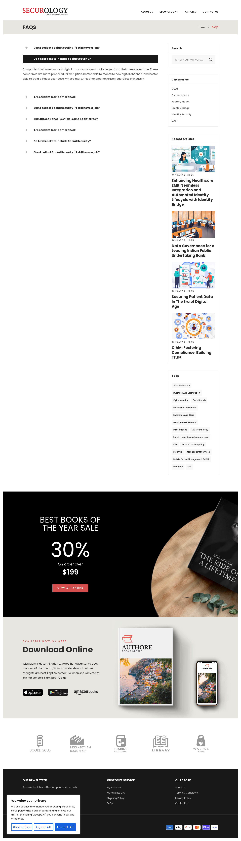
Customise (21, 827)
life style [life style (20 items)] (177, 451)
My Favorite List (116, 792)
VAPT (175, 120)
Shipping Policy (115, 798)
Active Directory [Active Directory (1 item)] (181, 385)
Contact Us (181, 803)
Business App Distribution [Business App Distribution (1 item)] (186, 392)
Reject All (44, 827)
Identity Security (181, 114)
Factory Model (180, 101)
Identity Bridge (180, 108)
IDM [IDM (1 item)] (175, 444)
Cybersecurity (180, 95)
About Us (180, 787)
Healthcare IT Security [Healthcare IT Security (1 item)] (184, 422)
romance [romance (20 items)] (178, 466)
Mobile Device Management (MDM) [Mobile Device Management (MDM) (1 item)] (191, 459)
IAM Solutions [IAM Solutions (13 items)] (180, 429)
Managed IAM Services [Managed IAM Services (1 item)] (198, 451)
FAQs (110, 803)
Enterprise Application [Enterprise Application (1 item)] (184, 407)
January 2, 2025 (183, 174)
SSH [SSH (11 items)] (189, 466)
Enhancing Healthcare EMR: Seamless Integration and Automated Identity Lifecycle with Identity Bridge (192, 192)
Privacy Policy (183, 798)
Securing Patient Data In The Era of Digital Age (192, 301)
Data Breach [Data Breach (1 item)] (199, 400)
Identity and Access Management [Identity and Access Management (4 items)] (191, 437)
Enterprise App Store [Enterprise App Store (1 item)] (183, 415)
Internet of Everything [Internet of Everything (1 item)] (193, 444)
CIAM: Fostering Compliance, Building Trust (191, 352)
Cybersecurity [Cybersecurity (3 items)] (180, 400)
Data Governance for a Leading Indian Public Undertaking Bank (193, 250)
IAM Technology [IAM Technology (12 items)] (200, 429)
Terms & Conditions (186, 792)
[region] (43, 814)
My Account (114, 787)
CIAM (175, 89)
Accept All (65, 827)
